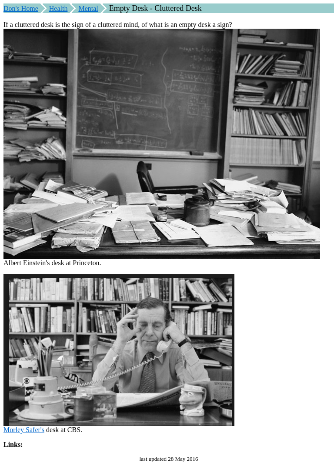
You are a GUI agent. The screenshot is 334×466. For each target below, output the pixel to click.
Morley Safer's (23, 429)
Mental (88, 8)
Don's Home (20, 8)
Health (58, 8)
